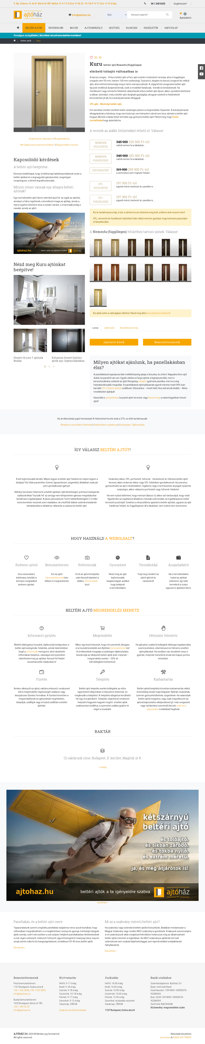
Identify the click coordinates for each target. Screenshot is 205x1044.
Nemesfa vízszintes (101, 144)
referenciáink (91, 581)
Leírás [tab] (95, 328)
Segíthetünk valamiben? (41, 138)
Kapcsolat (171, 27)
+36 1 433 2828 (21, 990)
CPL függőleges (100, 199)
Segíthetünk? (180, 3)
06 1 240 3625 (158, 3)
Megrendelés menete (67, 145)
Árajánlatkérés (62, 138)
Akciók (74, 27)
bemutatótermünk (55, 577)
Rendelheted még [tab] (129, 328)
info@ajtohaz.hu (81, 15)
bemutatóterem (118, 648)
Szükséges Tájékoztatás (132, 425)
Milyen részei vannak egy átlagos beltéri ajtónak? (44, 189)
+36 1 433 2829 (38, 990)
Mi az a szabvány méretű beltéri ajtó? (132, 922)
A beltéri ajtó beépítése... (31, 167)
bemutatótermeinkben (158, 313)
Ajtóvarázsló (93, 27)
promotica (165, 1037)
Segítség (114, 27)
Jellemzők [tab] (109, 328)
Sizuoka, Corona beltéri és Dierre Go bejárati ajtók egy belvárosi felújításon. (30, 360)
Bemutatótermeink (167, 342)
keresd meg (154, 397)
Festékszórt (100, 170)
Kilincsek (131, 27)
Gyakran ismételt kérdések (72, 1010)
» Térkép (102, 767)
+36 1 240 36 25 (22, 1006)
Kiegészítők (151, 27)
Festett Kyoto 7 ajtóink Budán (66, 359)
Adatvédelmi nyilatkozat (106, 425)
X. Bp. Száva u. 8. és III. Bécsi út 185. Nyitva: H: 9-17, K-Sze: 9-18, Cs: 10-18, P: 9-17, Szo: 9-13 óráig (65, 3)
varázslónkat (111, 397)
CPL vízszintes (101, 186)
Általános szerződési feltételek (76, 425)
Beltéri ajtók (26, 41)
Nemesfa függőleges (100, 158)
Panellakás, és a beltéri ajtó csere (38, 922)
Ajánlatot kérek (113, 342)
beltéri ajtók (34, 27)
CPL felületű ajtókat (112, 388)
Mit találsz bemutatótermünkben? (37, 145)
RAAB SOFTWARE (182, 1037)
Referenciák (56, 27)
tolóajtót (142, 381)
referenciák (32, 651)
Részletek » (19, 947)
